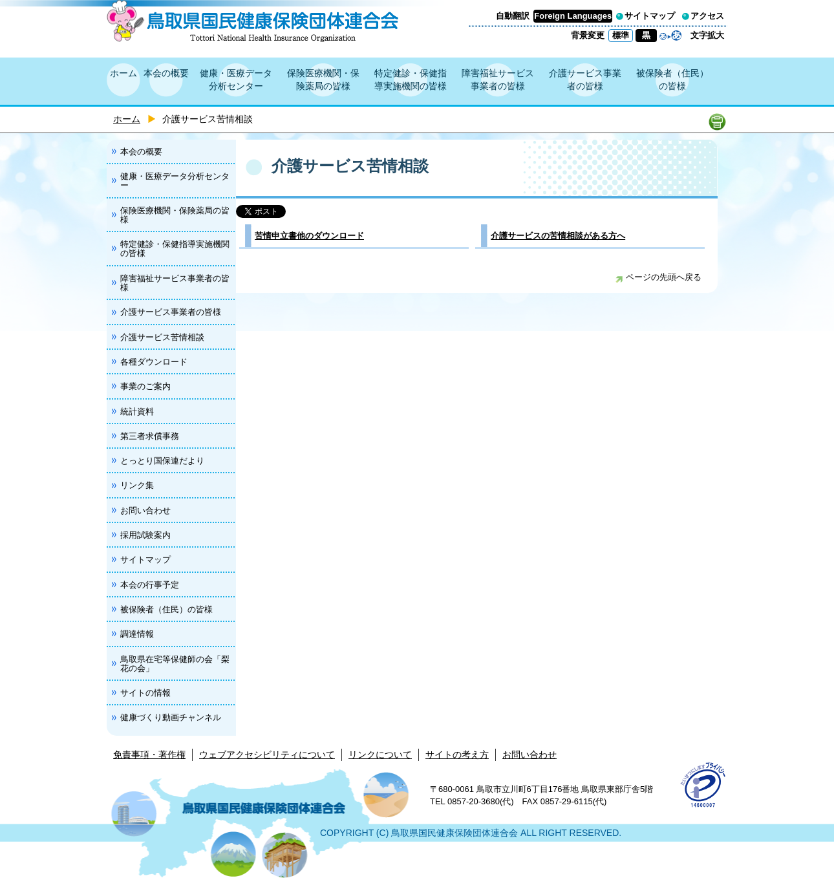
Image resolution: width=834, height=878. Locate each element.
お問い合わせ (145, 510)
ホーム (123, 73)
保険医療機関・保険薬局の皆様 (323, 79)
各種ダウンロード (153, 362)
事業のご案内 (145, 386)
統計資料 (137, 411)
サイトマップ (650, 16)
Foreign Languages (573, 16)
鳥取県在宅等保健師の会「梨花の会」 (175, 663)
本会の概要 (166, 73)
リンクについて (380, 754)
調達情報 (137, 634)
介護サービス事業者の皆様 (585, 79)
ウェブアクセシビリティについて (267, 754)
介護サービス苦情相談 (162, 337)
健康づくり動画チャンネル (170, 717)
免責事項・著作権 (149, 754)
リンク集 (137, 485)
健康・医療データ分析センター (236, 79)
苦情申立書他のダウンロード (309, 236)
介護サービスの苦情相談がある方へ (558, 236)
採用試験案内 (145, 535)
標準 (620, 35)
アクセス (707, 16)
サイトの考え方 (457, 754)
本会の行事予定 (149, 585)
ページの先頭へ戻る (658, 277)
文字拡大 (707, 35)
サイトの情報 (145, 693)
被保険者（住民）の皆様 (672, 79)
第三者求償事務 (149, 436)
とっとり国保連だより (162, 461)
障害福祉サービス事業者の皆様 (498, 79)
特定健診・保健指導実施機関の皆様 (410, 79)
